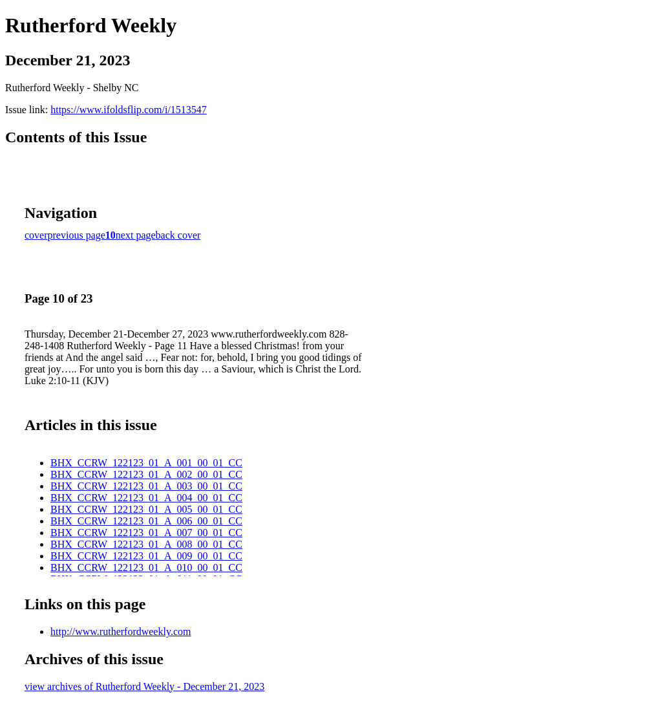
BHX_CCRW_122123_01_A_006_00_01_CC (146, 520)
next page (136, 235)
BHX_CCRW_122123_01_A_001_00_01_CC (146, 462)
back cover (178, 235)
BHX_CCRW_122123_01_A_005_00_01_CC (146, 509)
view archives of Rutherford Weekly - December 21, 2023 (144, 686)
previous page (76, 235)
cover (36, 235)
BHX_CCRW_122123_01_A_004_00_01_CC (146, 497)
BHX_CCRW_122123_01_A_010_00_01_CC (146, 567)
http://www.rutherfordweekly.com (120, 631)
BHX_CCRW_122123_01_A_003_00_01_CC (146, 485)
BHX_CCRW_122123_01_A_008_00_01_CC (146, 544)
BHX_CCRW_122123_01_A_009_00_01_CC (146, 555)
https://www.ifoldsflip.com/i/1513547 (128, 109)
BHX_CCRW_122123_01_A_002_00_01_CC (146, 474)
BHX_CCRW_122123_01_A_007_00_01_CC (146, 532)
